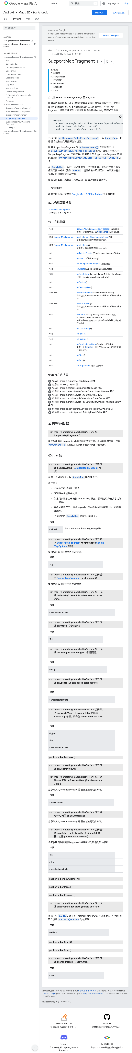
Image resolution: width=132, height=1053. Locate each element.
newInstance (82, 204)
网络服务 (76, 1031)
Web (74, 1027)
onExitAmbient (83, 271)
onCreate (81, 236)
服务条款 (106, 1031)
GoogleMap (111, 105)
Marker (76, 138)
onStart (80, 322)
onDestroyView (83, 255)
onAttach (81, 226)
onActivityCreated (85, 221)
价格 (71, 3)
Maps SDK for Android (33, 12)
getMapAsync (83, 196)
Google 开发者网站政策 (93, 943)
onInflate (81, 282)
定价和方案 (107, 1018)
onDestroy (81, 249)
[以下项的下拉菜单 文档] (86, 3)
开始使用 (99, 12)
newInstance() (57, 408)
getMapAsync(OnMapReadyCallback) (78, 105)
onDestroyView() (88, 114)
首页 (50, 47)
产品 (62, 3)
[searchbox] (19, 28)
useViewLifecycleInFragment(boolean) (73, 118)
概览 (53, 3)
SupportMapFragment (59, 177)
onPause (81, 301)
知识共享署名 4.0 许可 (87, 940)
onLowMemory (83, 296)
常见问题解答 (48, 1018)
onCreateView (83, 241)
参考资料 (78, 50)
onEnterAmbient (84, 260)
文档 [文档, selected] (81, 3)
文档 (88, 47)
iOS (73, 1022)
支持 (37, 18)
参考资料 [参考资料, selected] (17, 18)
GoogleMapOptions (99, 204)
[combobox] (110, 3)
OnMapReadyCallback (100, 196)
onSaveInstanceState (86, 311)
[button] (19, 57)
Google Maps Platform (72, 47)
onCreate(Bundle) (69, 869)
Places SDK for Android (53, 1027)
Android (8, 12)
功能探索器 (47, 1022)
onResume (82, 306)
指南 (5, 18)
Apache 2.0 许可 (49, 943)
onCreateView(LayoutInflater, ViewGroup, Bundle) (88, 125)
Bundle (89, 314)
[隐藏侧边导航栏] (35, 1048)
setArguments (83, 333)
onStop (80, 328)
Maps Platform (25, 4)
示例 (28, 18)
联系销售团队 (119, 12)
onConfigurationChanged (88, 231)
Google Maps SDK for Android (87, 161)
